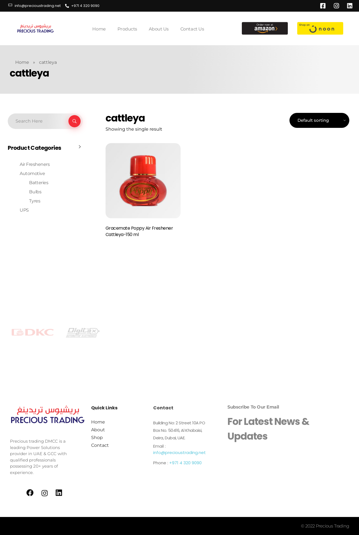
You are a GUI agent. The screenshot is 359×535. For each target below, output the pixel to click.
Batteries (38, 182)
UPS (24, 210)
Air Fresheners (35, 164)
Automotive (32, 173)
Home (22, 62)
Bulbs (35, 191)
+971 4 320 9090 (185, 463)
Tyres (34, 201)
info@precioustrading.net (179, 452)
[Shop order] (319, 120)
